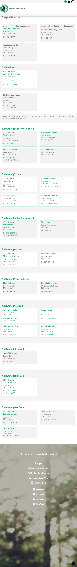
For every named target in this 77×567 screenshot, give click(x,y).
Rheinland (39, 494)
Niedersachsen (39, 482)
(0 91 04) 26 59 (11, 204)
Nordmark (39, 489)
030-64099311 (49, 230)
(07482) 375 (10, 144)
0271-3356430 (14, 435)
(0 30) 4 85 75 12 (11, 233)
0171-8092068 (11, 320)
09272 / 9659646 (12, 85)
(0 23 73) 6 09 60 (11, 422)
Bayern (40, 463)
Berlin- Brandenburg (40, 473)
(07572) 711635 (49, 140)
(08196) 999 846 (11, 189)
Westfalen (39, 504)
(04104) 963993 (49, 335)
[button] (75, 8)
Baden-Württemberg (40, 468)
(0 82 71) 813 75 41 (50, 204)
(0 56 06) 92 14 (11, 391)
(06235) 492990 (11, 158)
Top (73, 563)
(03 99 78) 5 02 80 (50, 318)
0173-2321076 (11, 335)
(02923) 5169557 (50, 420)
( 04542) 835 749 (11, 318)
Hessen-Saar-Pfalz (39, 478)
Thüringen (39, 499)
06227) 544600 (50, 154)
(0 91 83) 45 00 (53, 187)
